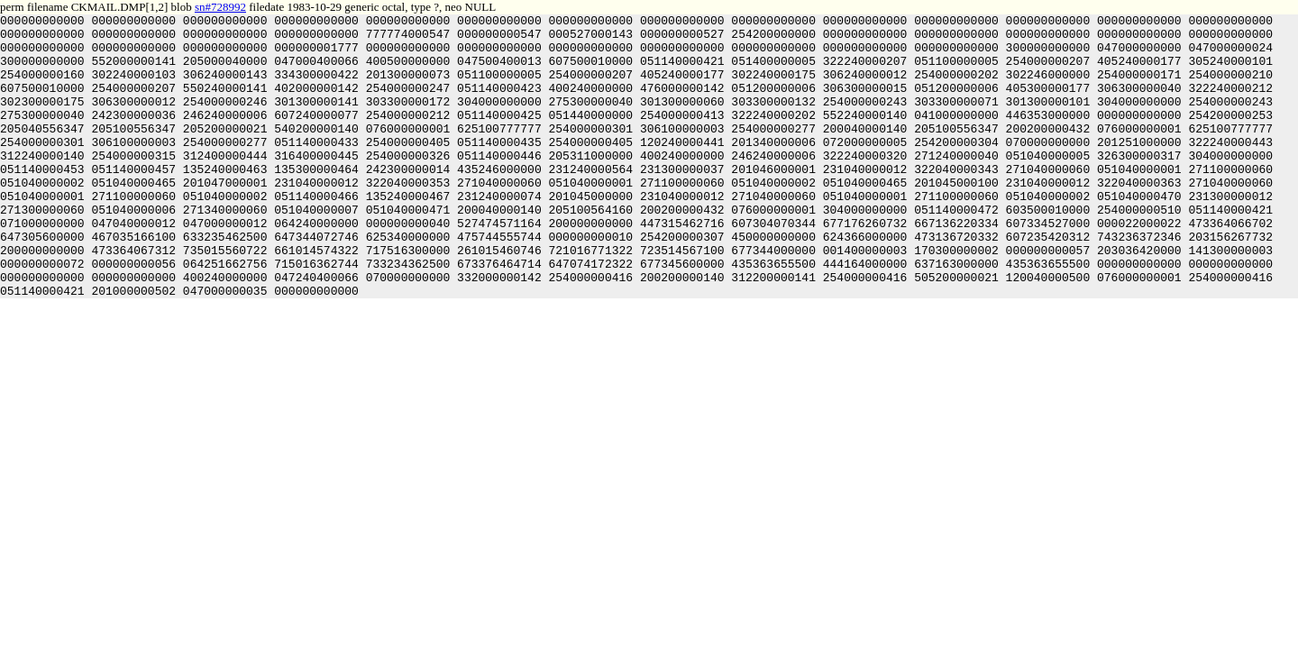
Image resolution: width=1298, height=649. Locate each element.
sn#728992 (220, 7)
